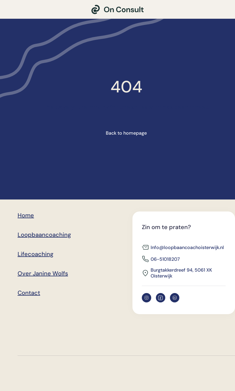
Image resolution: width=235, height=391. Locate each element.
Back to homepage (126, 133)
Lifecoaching (35, 254)
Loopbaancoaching (44, 234)
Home (26, 215)
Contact (29, 293)
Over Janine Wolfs (43, 273)
